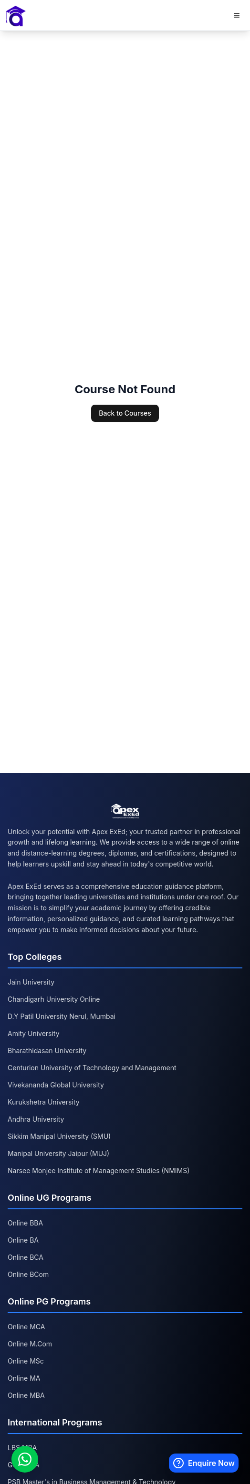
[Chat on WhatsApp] (24, 1459)
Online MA (24, 1378)
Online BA (23, 1240)
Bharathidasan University (47, 1050)
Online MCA (26, 1327)
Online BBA (25, 1223)
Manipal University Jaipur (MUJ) (58, 1153)
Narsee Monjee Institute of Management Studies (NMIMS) (98, 1170)
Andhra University (36, 1119)
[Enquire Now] (204, 1463)
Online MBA (26, 1395)
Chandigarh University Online (54, 999)
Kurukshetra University (44, 1102)
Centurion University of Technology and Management (92, 1068)
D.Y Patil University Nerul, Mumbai (61, 1016)
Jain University (31, 982)
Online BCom (28, 1274)
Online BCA (25, 1257)
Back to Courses (125, 413)
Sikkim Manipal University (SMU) (59, 1136)
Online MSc (26, 1361)
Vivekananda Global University (56, 1085)
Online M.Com (30, 1344)
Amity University (34, 1033)
